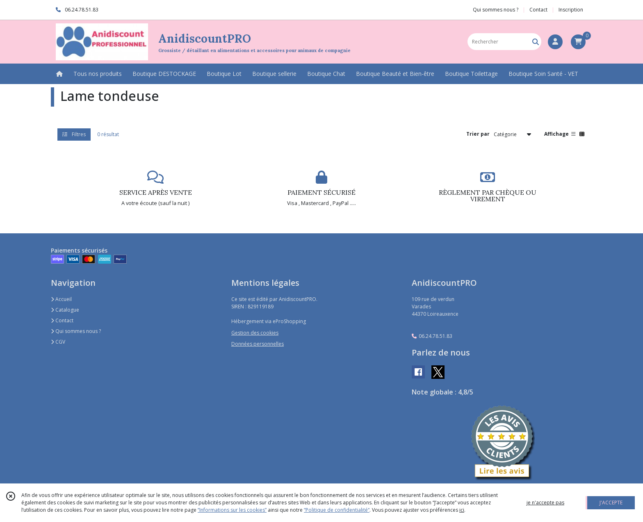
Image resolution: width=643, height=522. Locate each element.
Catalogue (65, 309)
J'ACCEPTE (611, 502)
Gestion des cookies (254, 332)
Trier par (478, 133)
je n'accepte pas (545, 502)
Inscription (571, 9)
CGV (58, 341)
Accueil (61, 299)
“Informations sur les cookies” (232, 509)
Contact (538, 9)
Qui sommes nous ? (76, 331)
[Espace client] (555, 42)
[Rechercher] (535, 42)
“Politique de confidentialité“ (336, 509)
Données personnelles (257, 343)
